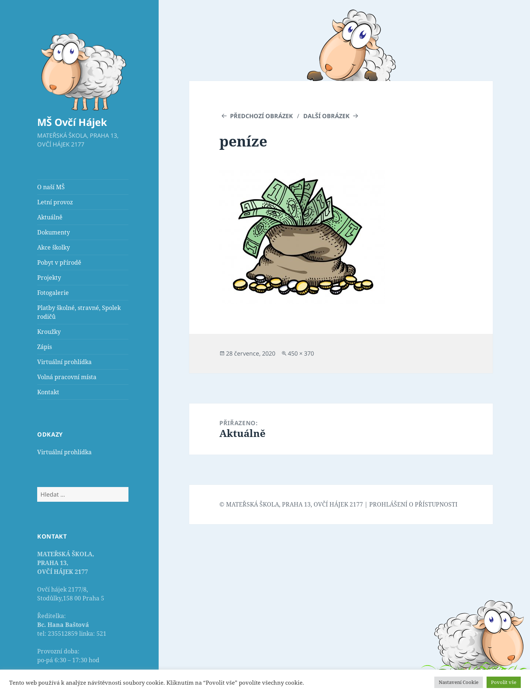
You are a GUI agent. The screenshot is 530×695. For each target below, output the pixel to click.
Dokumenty (53, 232)
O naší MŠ (51, 187)
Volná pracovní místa (66, 377)
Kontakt (48, 392)
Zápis (44, 347)
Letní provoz (55, 202)
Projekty (49, 278)
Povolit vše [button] (503, 682)
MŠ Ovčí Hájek (72, 122)
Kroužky (49, 332)
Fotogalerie (53, 293)
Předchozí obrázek (261, 116)
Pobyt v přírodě (59, 262)
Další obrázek (326, 116)
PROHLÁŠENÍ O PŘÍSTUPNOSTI (413, 504)
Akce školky (53, 247)
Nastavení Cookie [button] (458, 682)
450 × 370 (301, 353)
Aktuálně (50, 217)
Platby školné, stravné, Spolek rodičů (79, 312)
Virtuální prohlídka (64, 362)
